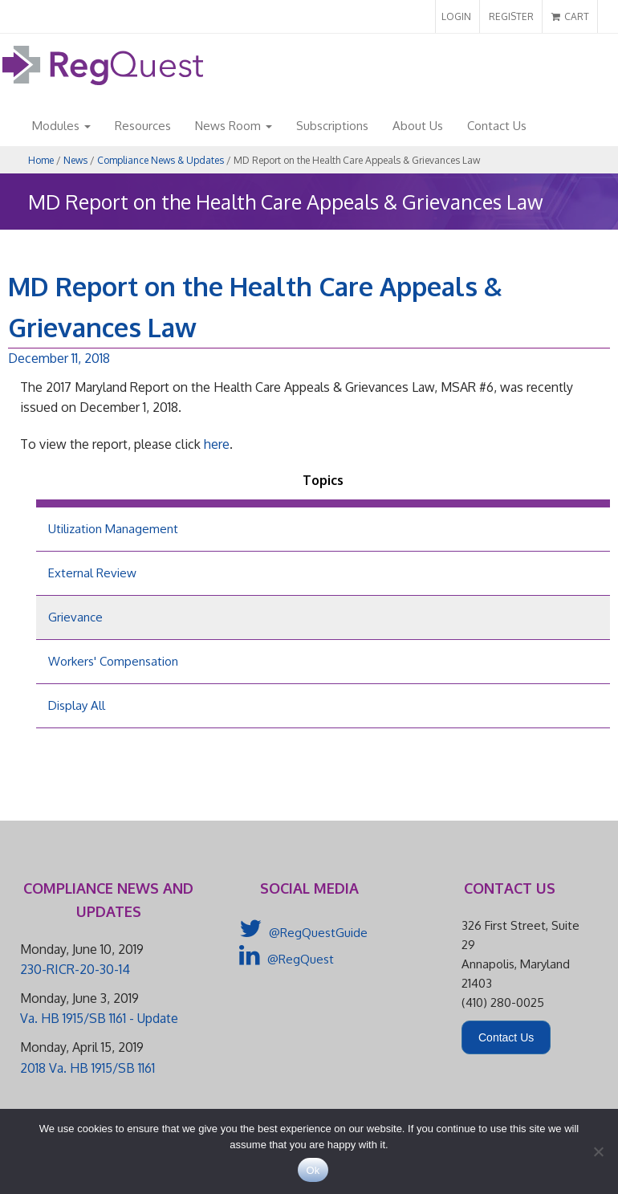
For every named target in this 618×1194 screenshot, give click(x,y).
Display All (76, 705)
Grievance (75, 617)
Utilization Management (113, 528)
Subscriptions (332, 125)
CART (570, 16)
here (217, 444)
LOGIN (456, 16)
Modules (61, 125)
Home (41, 160)
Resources (143, 125)
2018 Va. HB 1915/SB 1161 (87, 1068)
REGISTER (511, 16)
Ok (312, 1170)
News (75, 160)
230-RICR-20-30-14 (75, 969)
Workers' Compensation (113, 661)
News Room (233, 125)
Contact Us (497, 125)
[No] (598, 1151)
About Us (417, 125)
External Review (92, 573)
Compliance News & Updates (160, 160)
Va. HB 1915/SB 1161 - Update (99, 1018)
